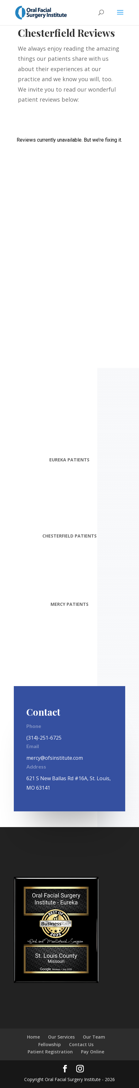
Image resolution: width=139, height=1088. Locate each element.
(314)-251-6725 (43, 737)
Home (33, 1037)
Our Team (94, 1037)
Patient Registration (50, 1052)
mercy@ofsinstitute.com (54, 757)
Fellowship (49, 1044)
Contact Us (81, 1044)
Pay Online (92, 1052)
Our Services (61, 1037)
